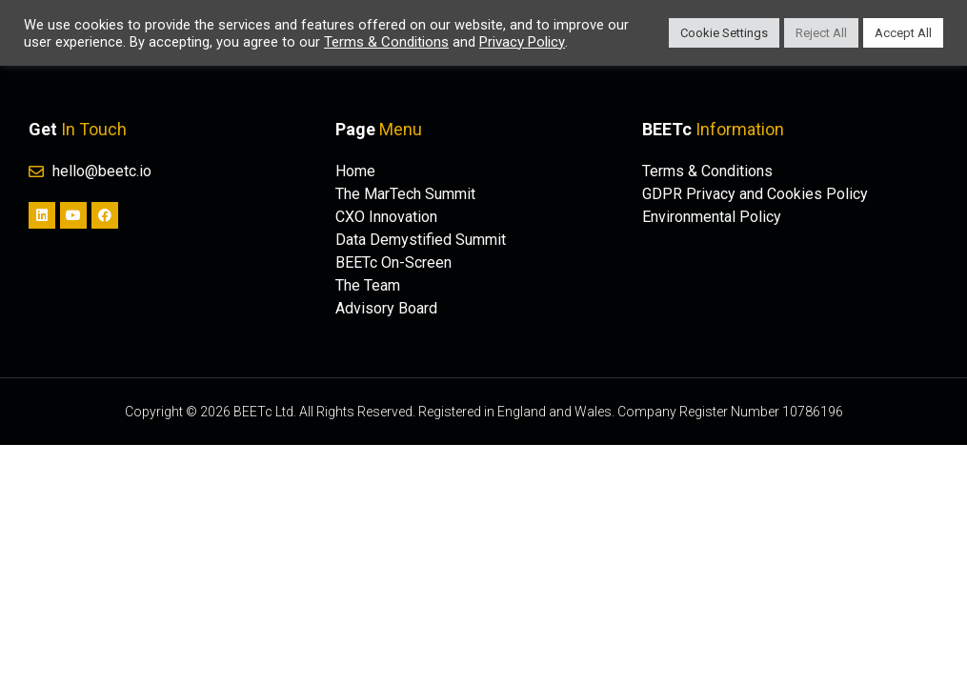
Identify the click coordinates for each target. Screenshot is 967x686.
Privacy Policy (522, 41)
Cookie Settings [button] (724, 33)
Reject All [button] (821, 33)
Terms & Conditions (386, 41)
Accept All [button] (903, 33)
